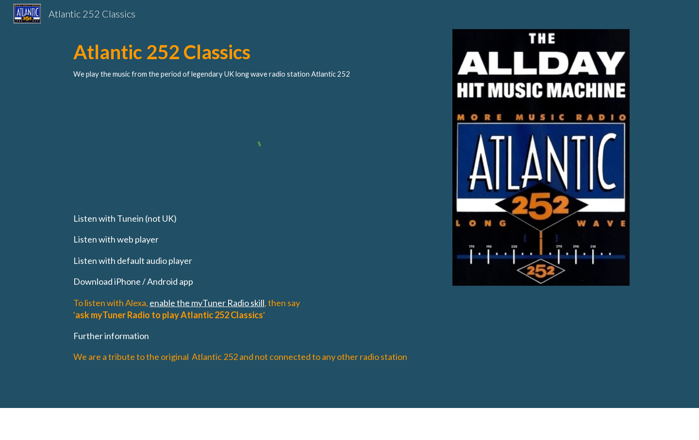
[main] (253, 58)
